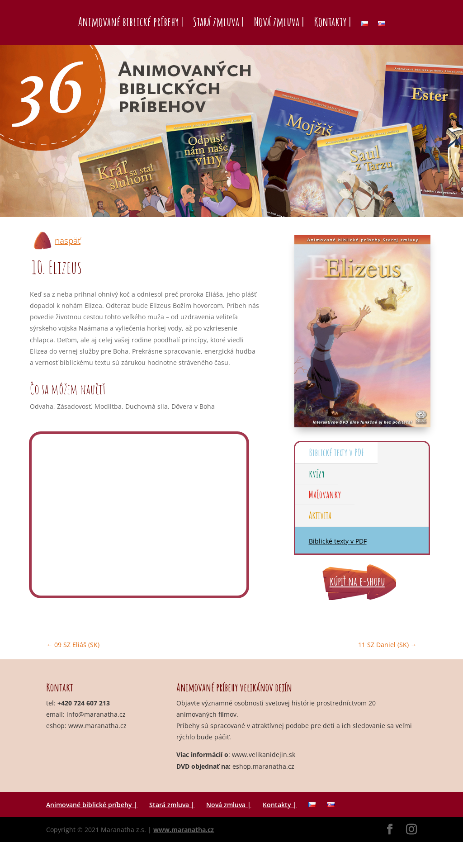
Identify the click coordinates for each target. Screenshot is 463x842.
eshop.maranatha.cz (263, 766)
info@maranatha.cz (96, 714)
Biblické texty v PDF (336, 452)
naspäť (67, 240)
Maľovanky (325, 494)
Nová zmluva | (279, 21)
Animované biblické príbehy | (130, 21)
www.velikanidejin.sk (263, 754)
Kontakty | (332, 21)
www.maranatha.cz (97, 725)
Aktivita (320, 515)
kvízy (317, 474)
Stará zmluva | (218, 21)
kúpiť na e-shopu (357, 581)
